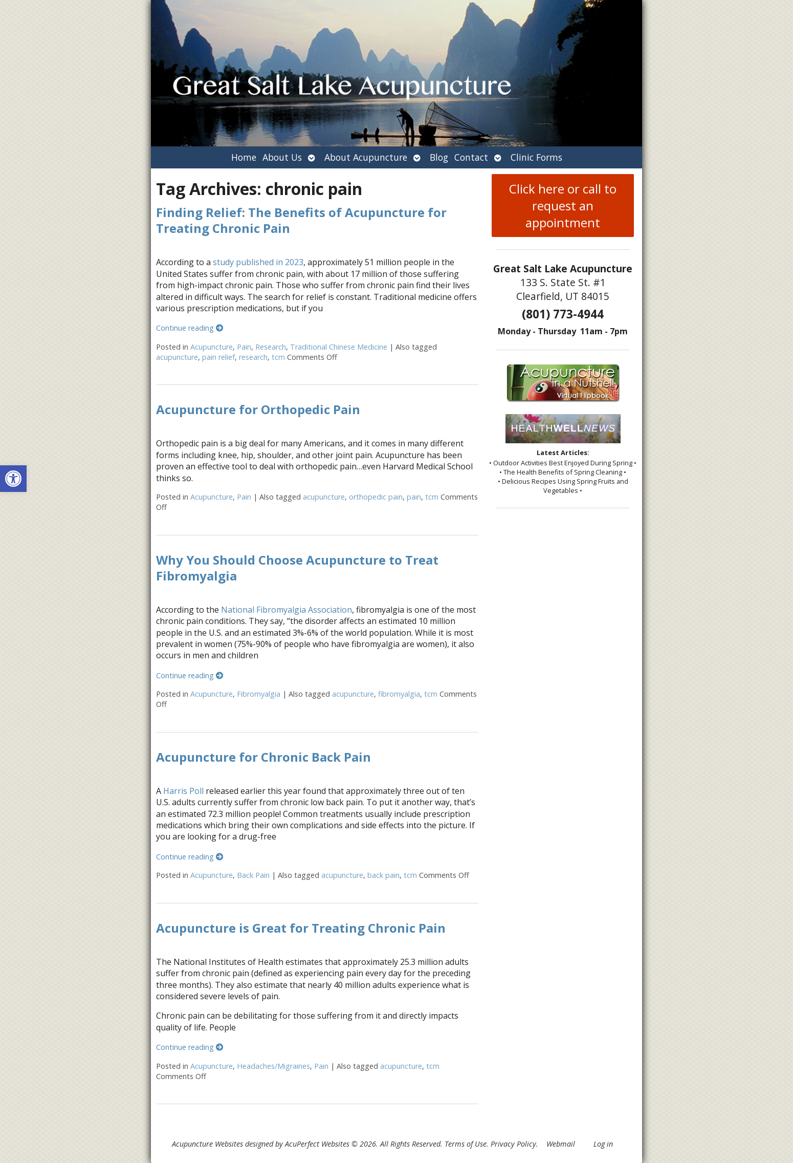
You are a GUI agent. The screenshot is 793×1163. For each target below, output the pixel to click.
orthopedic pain (376, 497)
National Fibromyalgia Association (286, 609)
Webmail (560, 1144)
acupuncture (177, 357)
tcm (278, 357)
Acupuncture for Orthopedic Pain (258, 409)
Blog (439, 157)
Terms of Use (466, 1144)
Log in (603, 1144)
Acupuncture (211, 347)
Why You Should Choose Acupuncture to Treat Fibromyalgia (297, 567)
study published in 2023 (258, 262)
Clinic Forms (536, 157)
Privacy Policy (513, 1144)
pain (414, 497)
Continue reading (189, 328)
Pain (244, 347)
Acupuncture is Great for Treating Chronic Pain (301, 927)
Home (243, 157)
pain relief (218, 357)
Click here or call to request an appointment (562, 205)
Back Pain (253, 875)
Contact (471, 157)
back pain (383, 875)
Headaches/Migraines (273, 1066)
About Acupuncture (365, 157)
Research (270, 347)
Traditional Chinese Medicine (338, 347)
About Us (282, 157)
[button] (13, 478)
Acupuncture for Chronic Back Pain (263, 756)
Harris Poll (183, 790)
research (253, 357)
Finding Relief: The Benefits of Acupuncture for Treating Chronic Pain (301, 220)
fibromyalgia (399, 694)
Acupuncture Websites (207, 1144)
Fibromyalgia (258, 694)
